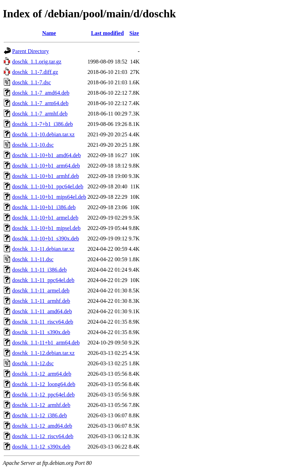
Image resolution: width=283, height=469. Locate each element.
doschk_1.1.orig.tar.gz (36, 62)
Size (134, 33)
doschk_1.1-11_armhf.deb (41, 301)
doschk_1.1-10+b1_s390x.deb (45, 238)
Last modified (107, 33)
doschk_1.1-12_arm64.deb (41, 374)
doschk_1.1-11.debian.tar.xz (43, 249)
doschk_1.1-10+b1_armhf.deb (45, 176)
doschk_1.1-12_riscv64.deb (42, 436)
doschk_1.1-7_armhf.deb (40, 114)
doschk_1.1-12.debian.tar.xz (43, 353)
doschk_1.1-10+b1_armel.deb (45, 218)
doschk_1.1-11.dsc (32, 259)
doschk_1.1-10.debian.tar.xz (43, 134)
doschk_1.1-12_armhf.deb (41, 405)
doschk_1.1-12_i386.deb (39, 415)
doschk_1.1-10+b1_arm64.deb (46, 166)
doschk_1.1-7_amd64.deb (40, 93)
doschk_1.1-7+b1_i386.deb (42, 124)
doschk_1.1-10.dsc (33, 145)
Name (49, 33)
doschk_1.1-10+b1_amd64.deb (46, 155)
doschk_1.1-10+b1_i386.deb (44, 207)
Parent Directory (30, 51)
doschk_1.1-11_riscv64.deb (42, 322)
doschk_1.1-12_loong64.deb (43, 384)
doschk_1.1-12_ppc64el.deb (43, 395)
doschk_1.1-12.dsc (33, 363)
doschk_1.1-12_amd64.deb (42, 426)
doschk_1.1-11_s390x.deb (41, 332)
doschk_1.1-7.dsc (31, 82)
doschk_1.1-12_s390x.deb (41, 447)
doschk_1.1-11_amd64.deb (42, 311)
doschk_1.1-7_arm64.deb (40, 103)
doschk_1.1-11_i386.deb (39, 270)
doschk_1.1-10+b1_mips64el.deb (49, 197)
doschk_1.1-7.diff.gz (35, 72)
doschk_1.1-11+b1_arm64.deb (46, 343)
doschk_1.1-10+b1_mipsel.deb (46, 228)
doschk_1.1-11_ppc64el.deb (43, 280)
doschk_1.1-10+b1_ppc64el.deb (47, 186)
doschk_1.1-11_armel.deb (41, 290)
